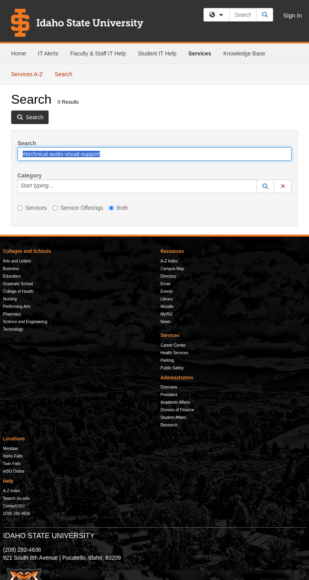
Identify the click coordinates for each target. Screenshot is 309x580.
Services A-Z (27, 74)
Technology (13, 329)
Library (166, 299)
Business (11, 268)
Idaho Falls (13, 456)
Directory (168, 276)
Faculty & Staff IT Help (98, 53)
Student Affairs (173, 417)
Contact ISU (14, 506)
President (168, 395)
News (165, 322)
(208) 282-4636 (16, 513)
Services (199, 53)
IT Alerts (48, 53)
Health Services (174, 353)
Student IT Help (157, 53)
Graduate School (18, 284)
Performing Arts (17, 306)
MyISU (166, 314)
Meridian (10, 448)
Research (169, 425)
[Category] (57, 186)
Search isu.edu (16, 498)
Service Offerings (78, 208)
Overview (168, 387)
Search (66, 73)
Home (18, 53)
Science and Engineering (25, 322)
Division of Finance (177, 410)
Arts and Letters (17, 261)
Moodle (167, 306)
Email (165, 284)
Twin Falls (12, 464)
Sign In (292, 15)
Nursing (10, 299)
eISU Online (14, 471)
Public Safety (172, 368)
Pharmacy (12, 314)
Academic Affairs (175, 402)
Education (12, 276)
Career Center (173, 345)
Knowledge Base (244, 53)
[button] (265, 186)
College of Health (18, 291)
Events (166, 291)
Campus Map (172, 268)
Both (118, 208)
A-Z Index (169, 261)
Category (30, 175)
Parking (167, 360)
